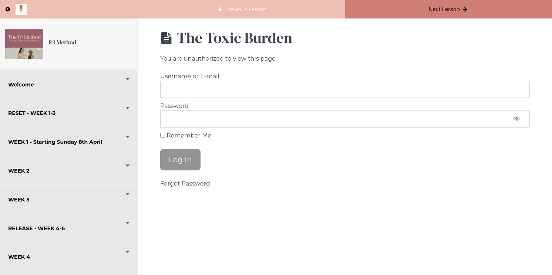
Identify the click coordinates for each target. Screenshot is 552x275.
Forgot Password (185, 183)
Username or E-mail (189, 76)
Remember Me (185, 135)
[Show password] (517, 119)
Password (174, 105)
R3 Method (62, 42)
